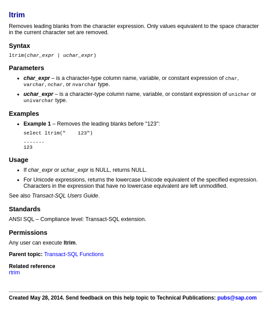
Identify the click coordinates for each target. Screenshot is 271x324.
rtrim (14, 280)
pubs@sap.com (237, 305)
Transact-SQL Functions (73, 261)
